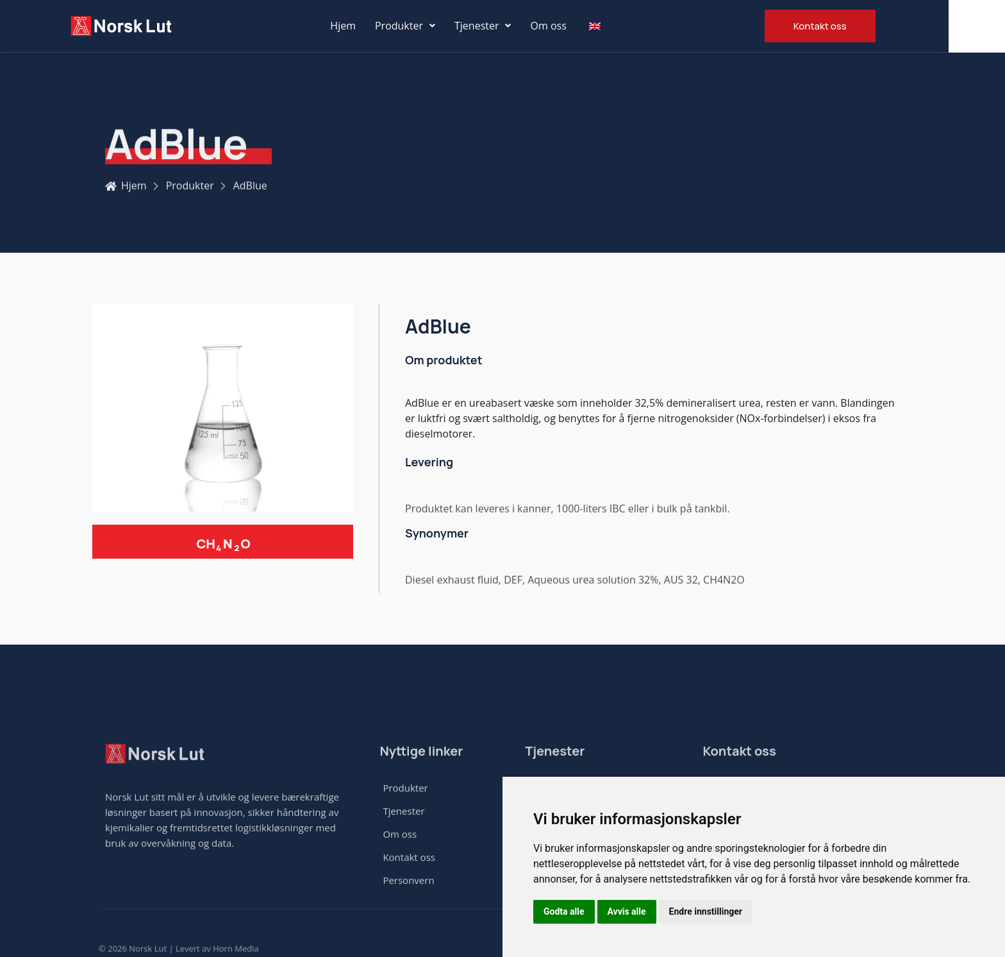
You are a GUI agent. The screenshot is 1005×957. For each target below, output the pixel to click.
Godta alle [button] (564, 911)
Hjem (371, 26)
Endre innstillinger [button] (705, 911)
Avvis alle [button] (627, 911)
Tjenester (511, 26)
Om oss (577, 26)
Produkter (433, 26)
